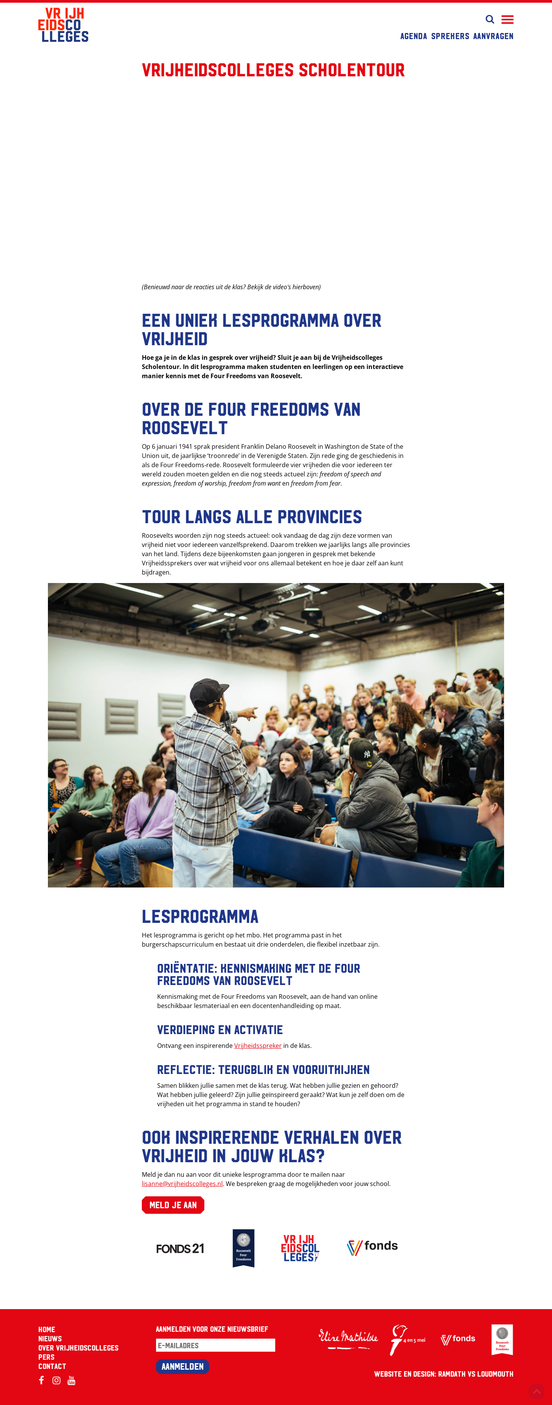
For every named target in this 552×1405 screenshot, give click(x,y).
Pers (46, 1357)
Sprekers (450, 35)
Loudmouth (495, 1373)
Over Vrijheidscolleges (78, 1347)
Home (46, 1329)
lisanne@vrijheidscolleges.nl (182, 1183)
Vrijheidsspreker (258, 1045)
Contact (52, 1366)
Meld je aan (173, 1204)
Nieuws (50, 1338)
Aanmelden (183, 1365)
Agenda (414, 35)
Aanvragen (493, 35)
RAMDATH (452, 1373)
